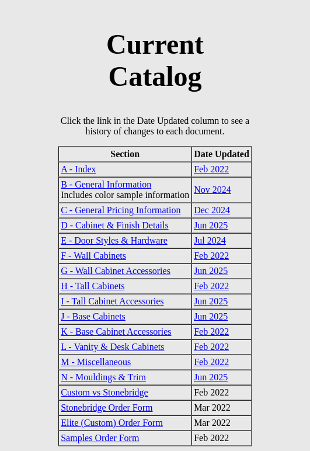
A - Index (78, 169)
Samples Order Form (100, 438)
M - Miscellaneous (96, 362)
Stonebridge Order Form (106, 407)
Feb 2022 (211, 169)
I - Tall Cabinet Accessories (112, 301)
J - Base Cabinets (93, 316)
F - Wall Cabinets (93, 256)
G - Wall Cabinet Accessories (115, 271)
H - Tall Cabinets (92, 286)
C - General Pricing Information (120, 210)
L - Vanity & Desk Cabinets (112, 347)
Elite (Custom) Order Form (112, 423)
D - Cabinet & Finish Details (114, 225)
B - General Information (106, 184)
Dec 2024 (212, 210)
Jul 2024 (210, 240)
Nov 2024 (212, 190)
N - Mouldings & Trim (103, 377)
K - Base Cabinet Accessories (116, 331)
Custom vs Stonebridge (104, 392)
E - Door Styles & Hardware (114, 240)
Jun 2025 (211, 225)
